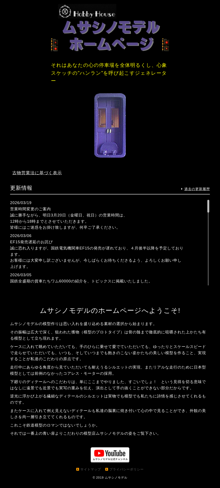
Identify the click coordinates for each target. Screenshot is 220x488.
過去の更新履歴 (197, 195)
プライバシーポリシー (126, 475)
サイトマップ (90, 475)
